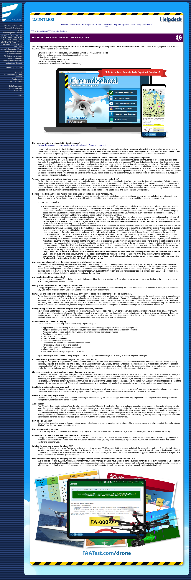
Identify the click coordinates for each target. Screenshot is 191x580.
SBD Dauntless (15, 81)
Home (19, 95)
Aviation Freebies (15, 58)
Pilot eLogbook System (12, 33)
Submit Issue (75, 25)
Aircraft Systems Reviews (11, 35)
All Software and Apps (13, 56)
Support (18, 72)
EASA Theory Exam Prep (11, 37)
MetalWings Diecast (14, 63)
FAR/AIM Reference (14, 54)
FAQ (32, 31)
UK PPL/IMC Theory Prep (11, 42)
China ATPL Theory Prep (12, 40)
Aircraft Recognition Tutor (11, 49)
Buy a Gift (18, 91)
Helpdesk (64, 25)
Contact (18, 77)
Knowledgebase (88, 25)
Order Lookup (136, 25)
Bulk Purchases (15, 86)
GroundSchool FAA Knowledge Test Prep (52, 31)
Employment (17, 79)
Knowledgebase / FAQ (13, 74)
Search (98, 25)
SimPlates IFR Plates (13, 51)
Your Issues (107, 25)
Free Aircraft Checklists (12, 61)
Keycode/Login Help (121, 25)
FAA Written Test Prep (13, 26)
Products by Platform (13, 68)
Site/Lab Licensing (14, 88)
